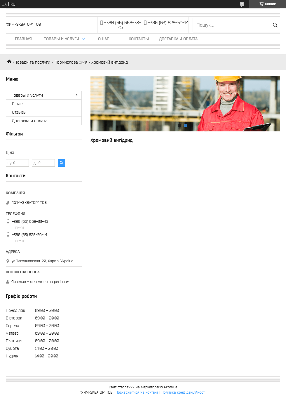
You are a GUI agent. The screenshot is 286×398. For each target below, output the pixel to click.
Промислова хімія (71, 62)
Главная (23, 39)
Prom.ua (170, 387)
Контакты (139, 39)
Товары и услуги (61, 39)
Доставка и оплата (178, 39)
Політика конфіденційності (183, 392)
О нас (103, 39)
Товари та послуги (32, 62)
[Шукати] (275, 25)
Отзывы (19, 112)
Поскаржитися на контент (137, 392)
